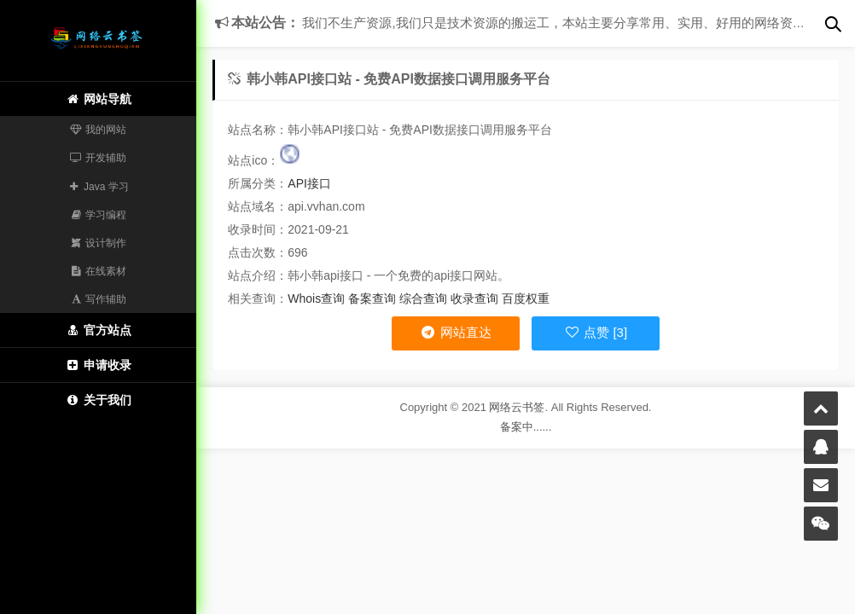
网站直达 (455, 332)
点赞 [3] (595, 332)
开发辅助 (98, 158)
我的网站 (98, 130)
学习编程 (98, 215)
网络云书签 (516, 407)
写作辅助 (98, 299)
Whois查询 (316, 298)
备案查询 (372, 298)
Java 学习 (97, 187)
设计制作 (98, 243)
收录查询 (474, 298)
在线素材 (98, 271)
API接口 (309, 183)
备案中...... (526, 426)
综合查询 (423, 298)
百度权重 (526, 298)
